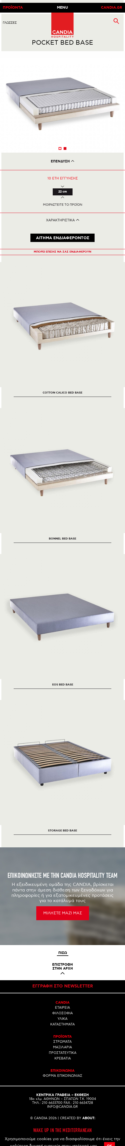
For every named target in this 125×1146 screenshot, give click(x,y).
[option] (62, 102)
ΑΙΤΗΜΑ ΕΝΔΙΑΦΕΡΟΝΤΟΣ (62, 238)
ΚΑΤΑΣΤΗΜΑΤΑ (62, 1024)
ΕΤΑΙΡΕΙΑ (62, 1008)
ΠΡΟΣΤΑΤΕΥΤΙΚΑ (62, 1053)
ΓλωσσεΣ (10, 23)
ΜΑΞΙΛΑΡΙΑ (62, 1047)
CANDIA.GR (111, 7)
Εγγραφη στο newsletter (62, 986)
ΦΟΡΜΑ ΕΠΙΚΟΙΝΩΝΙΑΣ (62, 1076)
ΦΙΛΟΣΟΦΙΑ (62, 1013)
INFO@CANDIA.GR (62, 1107)
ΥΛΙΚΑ (62, 1019)
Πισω (62, 953)
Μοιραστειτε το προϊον (62, 205)
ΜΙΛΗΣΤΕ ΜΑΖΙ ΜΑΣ (62, 913)
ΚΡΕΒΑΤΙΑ (62, 1058)
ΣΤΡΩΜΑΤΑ (62, 1042)
